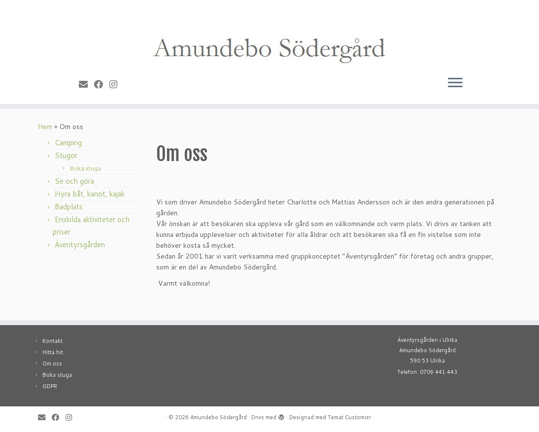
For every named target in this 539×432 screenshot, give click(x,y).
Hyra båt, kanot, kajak (90, 194)
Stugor (66, 155)
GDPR (49, 386)
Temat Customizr (349, 417)
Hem (45, 127)
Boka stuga (85, 168)
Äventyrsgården (80, 244)
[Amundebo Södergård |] (269, 35)
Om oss (52, 363)
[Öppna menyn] (455, 83)
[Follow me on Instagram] (116, 84)
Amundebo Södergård (218, 417)
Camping (68, 142)
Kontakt (52, 341)
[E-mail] (86, 84)
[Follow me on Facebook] (101, 84)
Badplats (69, 206)
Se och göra (74, 181)
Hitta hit (52, 352)
